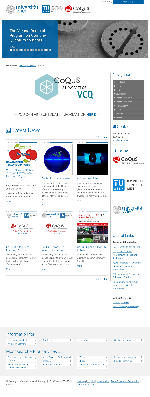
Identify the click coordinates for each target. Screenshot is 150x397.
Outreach (118, 118)
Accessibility (103, 381)
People (117, 90)
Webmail (83, 357)
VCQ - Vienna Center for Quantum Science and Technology (125, 254)
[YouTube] (121, 150)
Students (47, 340)
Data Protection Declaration (125, 381)
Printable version (86, 384)
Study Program (120, 94)
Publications (119, 110)
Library (82, 361)
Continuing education (124, 340)
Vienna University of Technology (126, 307)
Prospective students (18, 340)
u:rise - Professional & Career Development (18, 366)
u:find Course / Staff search (56, 357)
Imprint (91, 381)
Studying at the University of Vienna (20, 359)
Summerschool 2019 (123, 98)
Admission (118, 114)
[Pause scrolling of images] (50, 50)
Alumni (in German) (17, 343)
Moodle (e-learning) (123, 361)
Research (118, 86)
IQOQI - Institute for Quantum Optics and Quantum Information (127, 266)
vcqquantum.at (121, 140)
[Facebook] (115, 150)
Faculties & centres (52, 364)
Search (107, 1)
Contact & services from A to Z (91, 366)
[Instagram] (126, 150)
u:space (47, 361)
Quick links (128, 1)
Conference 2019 (121, 106)
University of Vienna (27, 65)
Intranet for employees (125, 357)
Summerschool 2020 (123, 102)
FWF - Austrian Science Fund (126, 246)
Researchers (85, 340)
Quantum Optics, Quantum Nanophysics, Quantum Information (125, 285)
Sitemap (81, 381)
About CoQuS (119, 82)
